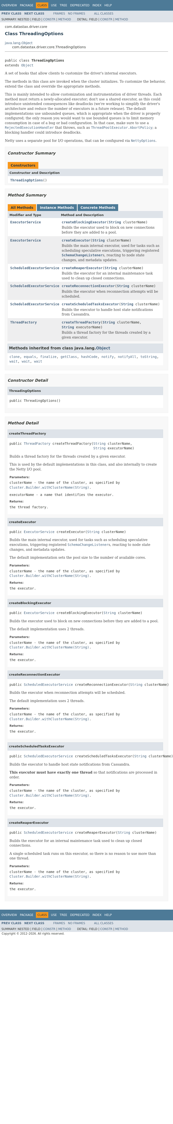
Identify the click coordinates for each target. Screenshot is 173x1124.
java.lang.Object (19, 43)
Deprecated (80, 5)
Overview (9, 5)
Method (64, 19)
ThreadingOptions (26, 180)
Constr (49, 19)
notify (107, 357)
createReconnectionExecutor (88, 286)
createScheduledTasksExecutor (90, 304)
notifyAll (127, 357)
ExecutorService (25, 222)
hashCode (89, 357)
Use (54, 5)
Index (97, 5)
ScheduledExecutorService (34, 268)
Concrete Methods (98, 208)
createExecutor (76, 240)
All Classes (103, 13)
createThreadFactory (81, 322)
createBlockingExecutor (84, 222)
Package (26, 5)
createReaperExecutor (82, 268)
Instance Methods (57, 208)
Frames (59, 13)
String (115, 222)
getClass (69, 357)
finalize (48, 357)
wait (13, 361)
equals (30, 357)
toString (148, 357)
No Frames (76, 13)
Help (108, 5)
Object (27, 65)
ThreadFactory (23, 322)
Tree (63, 5)
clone (14, 357)
